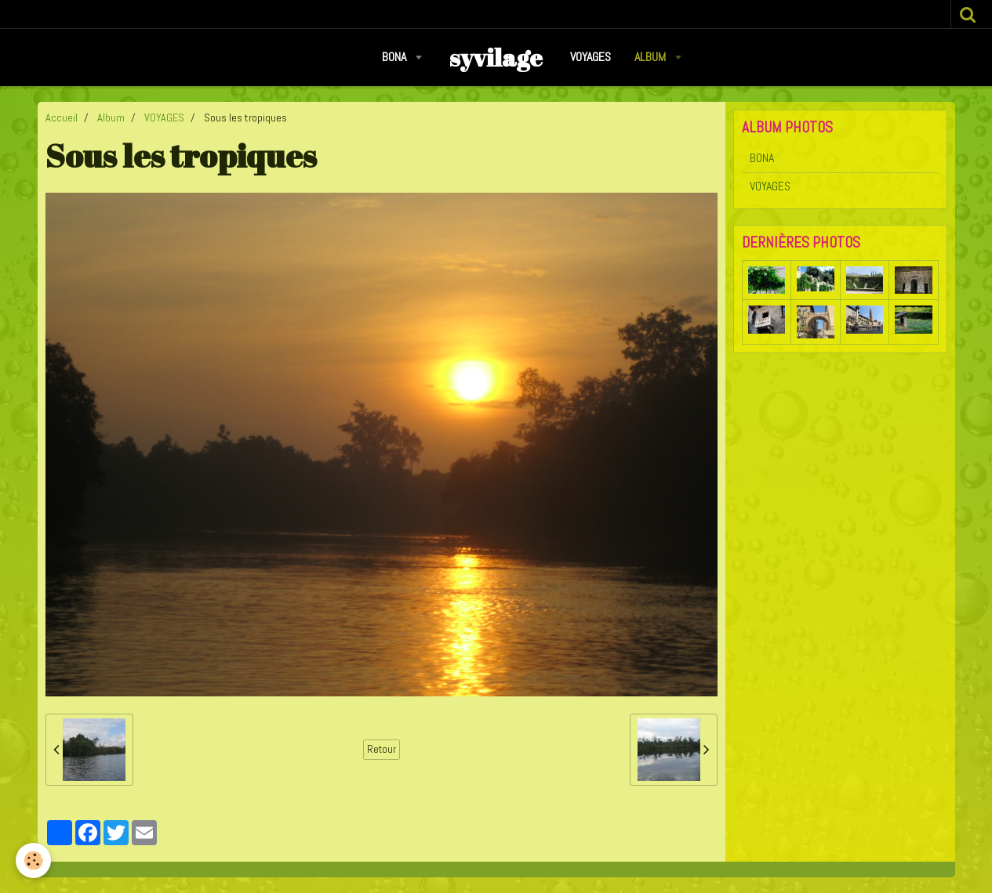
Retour (381, 749)
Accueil (61, 117)
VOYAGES (590, 57)
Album (651, 57)
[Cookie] (33, 860)
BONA (395, 57)
